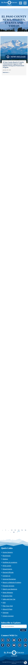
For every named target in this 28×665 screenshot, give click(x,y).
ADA (4, 602)
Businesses (7, 556)
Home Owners (8, 552)
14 (18, 530)
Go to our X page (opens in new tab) (8, 646)
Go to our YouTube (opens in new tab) (14, 646)
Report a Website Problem (12, 582)
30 (13, 532)
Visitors (5, 559)
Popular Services (8, 586)
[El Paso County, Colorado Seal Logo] (14, 653)
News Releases (8, 592)
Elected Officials (8, 572)
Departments (7, 569)
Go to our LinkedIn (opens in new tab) (25, 646)
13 (15, 530)
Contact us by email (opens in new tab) (14, 641)
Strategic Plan (7, 596)
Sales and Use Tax (9, 599)
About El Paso (7, 609)
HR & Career (7, 566)
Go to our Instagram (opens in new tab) (20, 646)
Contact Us (6, 576)
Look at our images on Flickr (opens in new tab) (25, 641)
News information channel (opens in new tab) (3, 641)
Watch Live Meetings (10, 589)
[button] (20, 3)
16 (25, 530)
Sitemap (5, 613)
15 (22, 530)
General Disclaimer (9, 579)
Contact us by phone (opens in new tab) (8, 641)
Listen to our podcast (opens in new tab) (20, 641)
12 (11, 530)
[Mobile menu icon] (25, 3)
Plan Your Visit (8, 606)
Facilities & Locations (10, 562)
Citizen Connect (8, 616)
